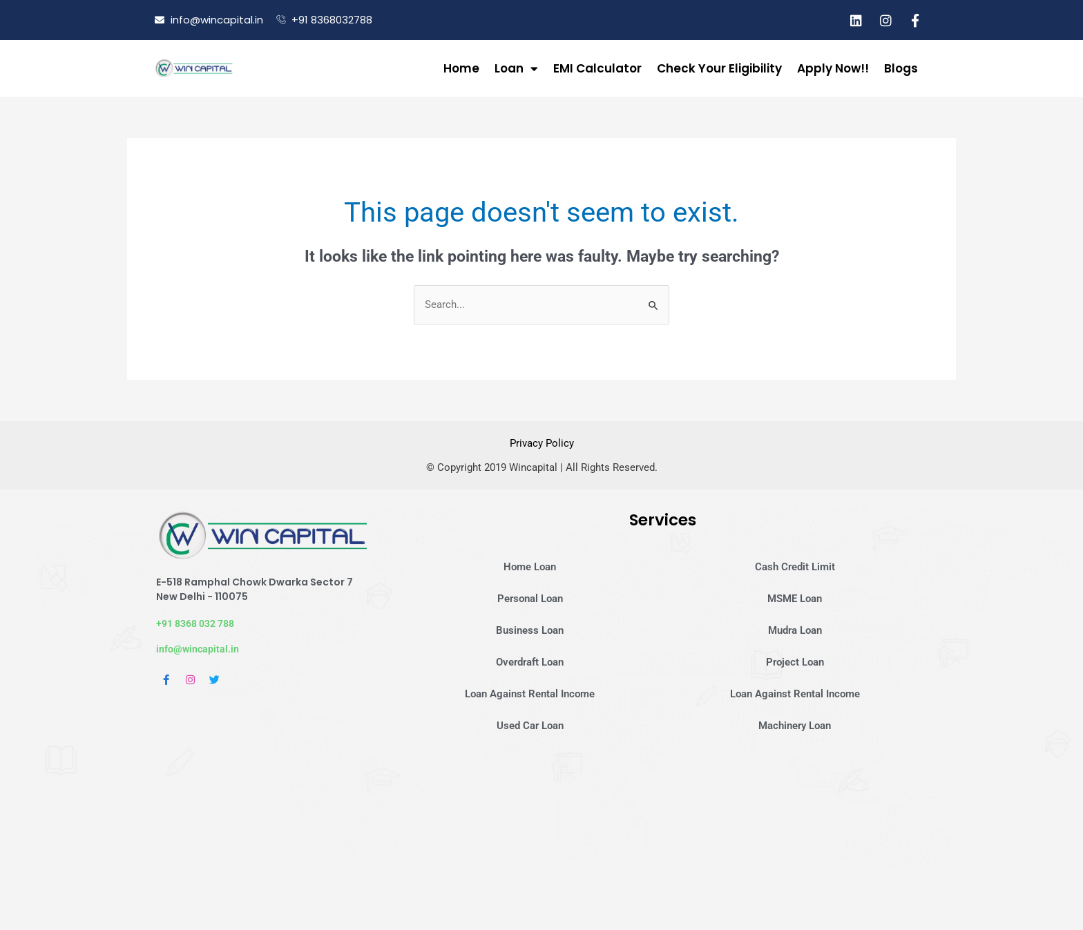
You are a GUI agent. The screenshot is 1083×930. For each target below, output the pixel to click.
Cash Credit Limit (795, 566)
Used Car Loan (530, 725)
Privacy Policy (542, 444)
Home (461, 68)
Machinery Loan (794, 725)
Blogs (901, 68)
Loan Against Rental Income (530, 693)
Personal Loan (530, 598)
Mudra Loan (795, 629)
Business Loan (530, 629)
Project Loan (795, 661)
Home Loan (530, 566)
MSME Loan (794, 598)
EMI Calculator (597, 68)
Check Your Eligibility (719, 68)
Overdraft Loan (530, 661)
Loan (516, 68)
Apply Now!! (833, 68)
